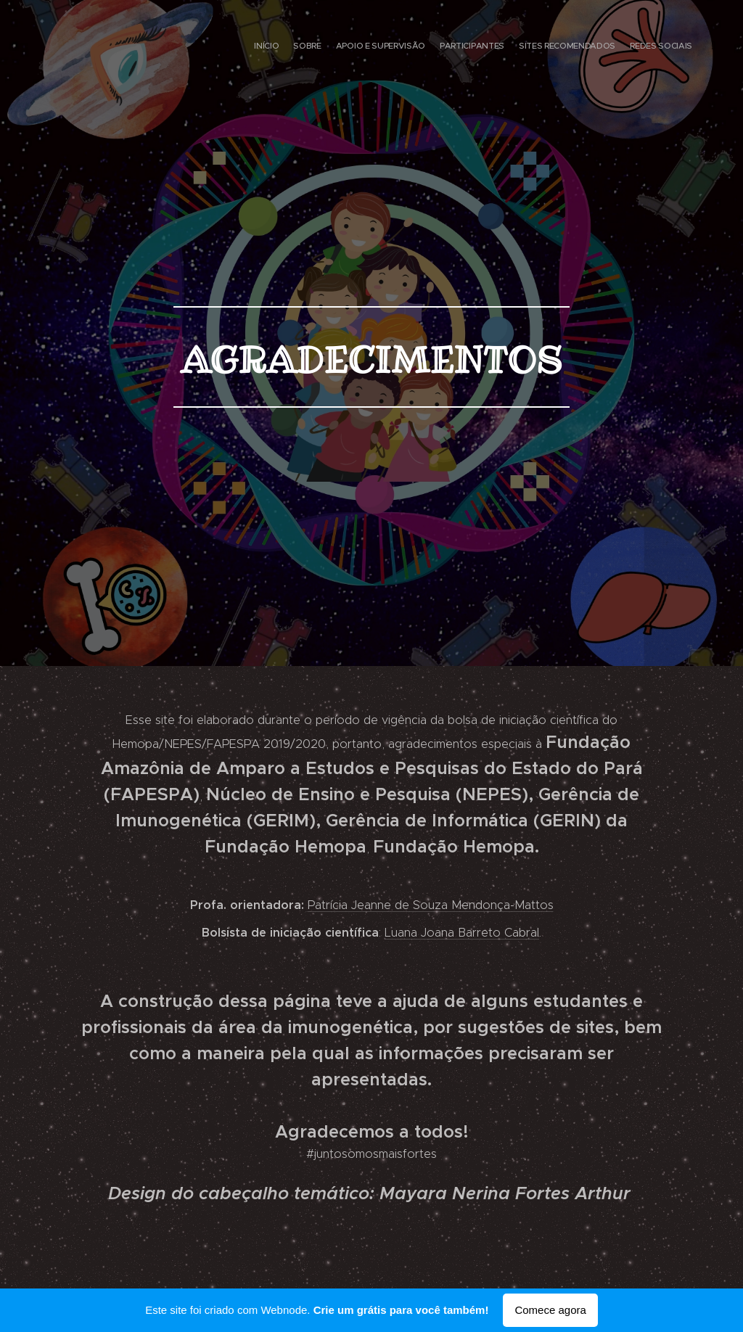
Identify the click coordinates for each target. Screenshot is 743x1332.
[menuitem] (632, 47)
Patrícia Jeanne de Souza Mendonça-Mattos (431, 904)
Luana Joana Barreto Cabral (462, 932)
